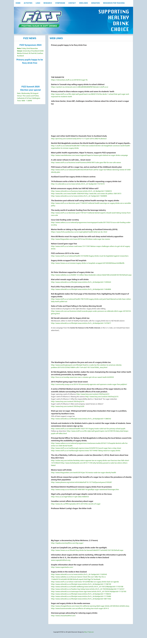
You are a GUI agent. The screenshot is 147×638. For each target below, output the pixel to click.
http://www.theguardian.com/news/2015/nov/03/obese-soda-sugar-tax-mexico (80, 239)
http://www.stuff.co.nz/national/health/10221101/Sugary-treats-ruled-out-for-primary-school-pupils (88, 429)
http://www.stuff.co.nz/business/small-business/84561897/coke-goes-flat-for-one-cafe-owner (86, 162)
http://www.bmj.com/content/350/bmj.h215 (101, 397)
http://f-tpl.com (89, 632)
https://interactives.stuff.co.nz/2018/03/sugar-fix (69, 80)
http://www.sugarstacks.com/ (62, 567)
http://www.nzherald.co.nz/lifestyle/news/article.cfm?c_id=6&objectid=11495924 (81, 282)
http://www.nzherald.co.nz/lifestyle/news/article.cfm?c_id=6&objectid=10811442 (81, 599)
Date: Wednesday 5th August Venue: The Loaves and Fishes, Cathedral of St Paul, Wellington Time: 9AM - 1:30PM (30, 93)
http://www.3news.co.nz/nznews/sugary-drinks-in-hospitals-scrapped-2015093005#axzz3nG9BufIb (87, 263)
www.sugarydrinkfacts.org (60, 560)
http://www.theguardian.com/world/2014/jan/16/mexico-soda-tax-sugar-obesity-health (83, 472)
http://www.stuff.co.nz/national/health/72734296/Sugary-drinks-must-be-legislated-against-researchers (89, 256)
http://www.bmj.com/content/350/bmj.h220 (67, 406)
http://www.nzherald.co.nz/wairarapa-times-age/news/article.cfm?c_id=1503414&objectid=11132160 (88, 591)
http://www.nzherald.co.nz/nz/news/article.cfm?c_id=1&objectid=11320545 (79, 574)
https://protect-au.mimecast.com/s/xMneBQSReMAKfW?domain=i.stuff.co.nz (79, 87)
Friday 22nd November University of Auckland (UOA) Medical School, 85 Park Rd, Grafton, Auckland (30, 50)
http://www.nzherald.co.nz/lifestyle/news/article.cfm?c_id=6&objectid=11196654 (81, 594)
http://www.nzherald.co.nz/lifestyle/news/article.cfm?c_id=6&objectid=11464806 (81, 289)
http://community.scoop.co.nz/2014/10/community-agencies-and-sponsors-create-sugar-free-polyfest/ (89, 384)
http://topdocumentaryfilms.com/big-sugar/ (67, 543)
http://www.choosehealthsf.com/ (63, 616)
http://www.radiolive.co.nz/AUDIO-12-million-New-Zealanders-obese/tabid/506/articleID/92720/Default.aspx (91, 275)
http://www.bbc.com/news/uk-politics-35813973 (103, 193)
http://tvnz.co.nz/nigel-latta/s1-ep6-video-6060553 (70, 497)
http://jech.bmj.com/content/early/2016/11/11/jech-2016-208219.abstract (79, 139)
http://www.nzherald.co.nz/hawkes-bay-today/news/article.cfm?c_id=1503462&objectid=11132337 (87, 589)
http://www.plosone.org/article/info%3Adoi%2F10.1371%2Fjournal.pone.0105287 (81, 482)
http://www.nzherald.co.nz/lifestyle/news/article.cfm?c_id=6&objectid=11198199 (81, 584)
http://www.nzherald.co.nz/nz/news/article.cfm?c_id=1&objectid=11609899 (79, 196)
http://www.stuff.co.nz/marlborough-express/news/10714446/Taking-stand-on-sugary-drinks (85, 451)
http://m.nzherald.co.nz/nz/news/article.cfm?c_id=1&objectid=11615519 (77, 184)
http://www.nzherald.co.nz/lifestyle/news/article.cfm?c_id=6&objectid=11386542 (81, 419)
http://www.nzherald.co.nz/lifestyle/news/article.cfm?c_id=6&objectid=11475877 (81, 323)
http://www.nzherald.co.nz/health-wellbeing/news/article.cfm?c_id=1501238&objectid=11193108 (87, 587)
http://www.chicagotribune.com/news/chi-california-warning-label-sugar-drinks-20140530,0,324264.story (90, 606)
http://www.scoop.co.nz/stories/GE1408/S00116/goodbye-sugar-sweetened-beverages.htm (85, 489)
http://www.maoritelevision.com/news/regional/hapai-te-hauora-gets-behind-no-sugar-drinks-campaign (89, 155)
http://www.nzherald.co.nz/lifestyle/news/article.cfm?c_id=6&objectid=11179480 (81, 596)
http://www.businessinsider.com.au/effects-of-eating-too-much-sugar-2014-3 (80, 608)
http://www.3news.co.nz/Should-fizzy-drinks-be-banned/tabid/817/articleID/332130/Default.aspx (87, 550)
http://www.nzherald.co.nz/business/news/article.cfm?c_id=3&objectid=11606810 (81, 191)
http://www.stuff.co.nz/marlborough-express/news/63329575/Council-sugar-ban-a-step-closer (86, 448)
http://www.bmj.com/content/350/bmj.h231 (93, 394)
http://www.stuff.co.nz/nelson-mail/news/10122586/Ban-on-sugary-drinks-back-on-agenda (85, 582)
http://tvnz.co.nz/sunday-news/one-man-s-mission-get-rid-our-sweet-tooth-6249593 (82, 377)
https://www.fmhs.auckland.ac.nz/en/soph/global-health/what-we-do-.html (79, 232)
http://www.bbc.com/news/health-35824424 (67, 193)
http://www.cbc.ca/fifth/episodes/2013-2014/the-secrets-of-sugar (75, 504)
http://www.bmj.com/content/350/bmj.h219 (67, 401)
